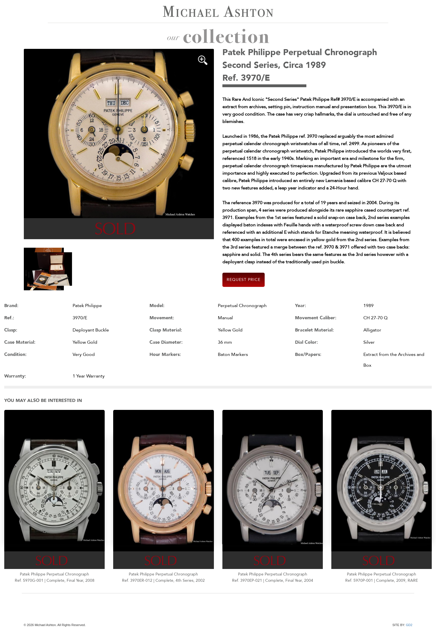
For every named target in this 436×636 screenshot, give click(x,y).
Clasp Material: (165, 330)
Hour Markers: (165, 354)
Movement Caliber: (315, 318)
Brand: (11, 306)
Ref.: (9, 318)
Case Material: (19, 342)
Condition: (15, 354)
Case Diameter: (166, 342)
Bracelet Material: (314, 330)
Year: (300, 306)
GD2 (409, 625)
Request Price (243, 279)
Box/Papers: (308, 354)
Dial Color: (306, 342)
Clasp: (10, 330)
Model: (157, 306)
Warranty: (15, 376)
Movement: (161, 318)
